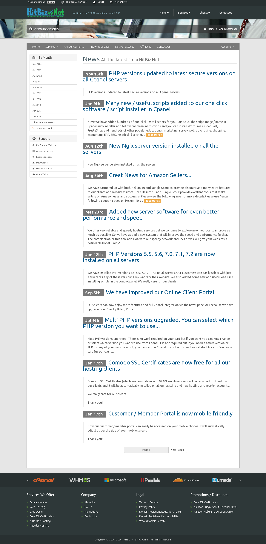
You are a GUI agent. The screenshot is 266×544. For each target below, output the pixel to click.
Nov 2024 (37, 64)
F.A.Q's (86, 507)
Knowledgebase (100, 46)
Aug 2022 (37, 76)
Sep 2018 (37, 99)
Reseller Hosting (38, 525)
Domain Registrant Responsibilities (158, 516)
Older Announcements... (45, 122)
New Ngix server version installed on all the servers (151, 148)
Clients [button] (205, 12)
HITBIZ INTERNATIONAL (136, 539)
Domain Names (37, 502)
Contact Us (225, 12)
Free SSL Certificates (40, 516)
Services (51, 46)
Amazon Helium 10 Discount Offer (212, 511)
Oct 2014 (37, 116)
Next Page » (177, 449)
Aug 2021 (37, 81)
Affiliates (145, 46)
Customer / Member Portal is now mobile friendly (170, 413)
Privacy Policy (145, 507)
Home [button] (164, 12)
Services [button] (184, 12)
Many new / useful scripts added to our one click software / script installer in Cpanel (155, 106)
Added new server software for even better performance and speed (151, 214)
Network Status (124, 46)
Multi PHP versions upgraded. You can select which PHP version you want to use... (158, 323)
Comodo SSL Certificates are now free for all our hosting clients (156, 365)
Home (211, 28)
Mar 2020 (37, 87)
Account (227, 46)
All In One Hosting (39, 521)
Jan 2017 (37, 110)
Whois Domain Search (150, 521)
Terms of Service (147, 502)
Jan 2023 (37, 70)
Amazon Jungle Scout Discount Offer (213, 507)
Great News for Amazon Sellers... (150, 175)
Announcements (228, 28)
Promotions (89, 511)
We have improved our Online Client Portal (160, 292)
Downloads (40, 162)
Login (98, 2)
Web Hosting (36, 507)
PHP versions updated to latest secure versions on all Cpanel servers (159, 76)
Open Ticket (41, 174)
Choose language (74, 2)
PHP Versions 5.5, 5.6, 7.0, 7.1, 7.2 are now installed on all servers (149, 257)
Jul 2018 (37, 105)
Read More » (154, 135)
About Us (88, 502)
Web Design (35, 511)
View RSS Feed (42, 128)
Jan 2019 (37, 93)
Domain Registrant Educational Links (159, 511)
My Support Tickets (44, 145)
